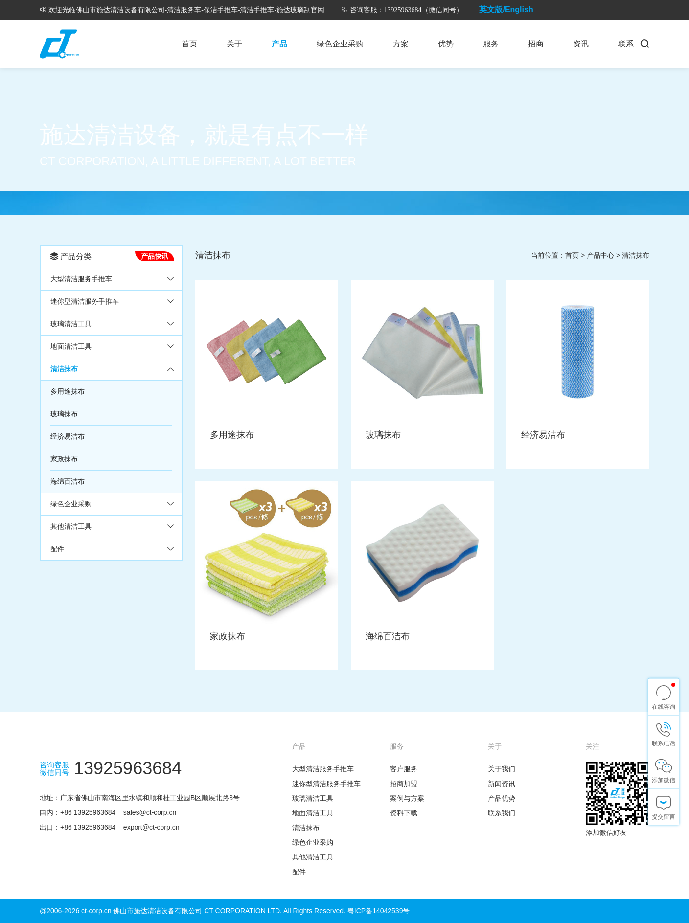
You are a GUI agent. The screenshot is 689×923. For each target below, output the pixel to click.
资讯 (581, 44)
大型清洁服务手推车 (81, 279)
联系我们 (501, 813)
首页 (189, 44)
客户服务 (403, 769)
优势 (446, 44)
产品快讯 (154, 256)
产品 (279, 44)
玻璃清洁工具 (71, 324)
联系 (626, 44)
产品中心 (600, 255)
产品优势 (501, 798)
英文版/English (506, 9)
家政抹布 (64, 459)
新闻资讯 (501, 784)
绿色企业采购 (340, 44)
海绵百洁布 (67, 481)
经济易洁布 (67, 436)
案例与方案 (407, 798)
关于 (234, 44)
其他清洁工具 (71, 526)
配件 (57, 549)
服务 (491, 44)
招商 (536, 44)
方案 (401, 44)
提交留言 (663, 816)
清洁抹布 (64, 369)
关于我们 (501, 769)
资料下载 (403, 813)
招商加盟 (403, 784)
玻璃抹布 (64, 414)
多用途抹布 (67, 391)
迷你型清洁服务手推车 (84, 301)
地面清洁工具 (71, 346)
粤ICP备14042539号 (378, 911)
